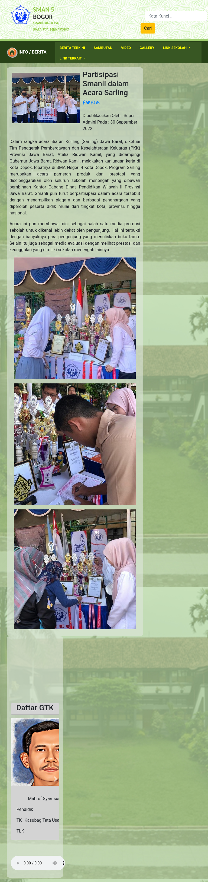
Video (126, 48)
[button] (14, 779)
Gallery (146, 48)
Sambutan (103, 48)
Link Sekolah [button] (175, 48)
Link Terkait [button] (71, 58)
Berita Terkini (72, 48)
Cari (148, 28)
